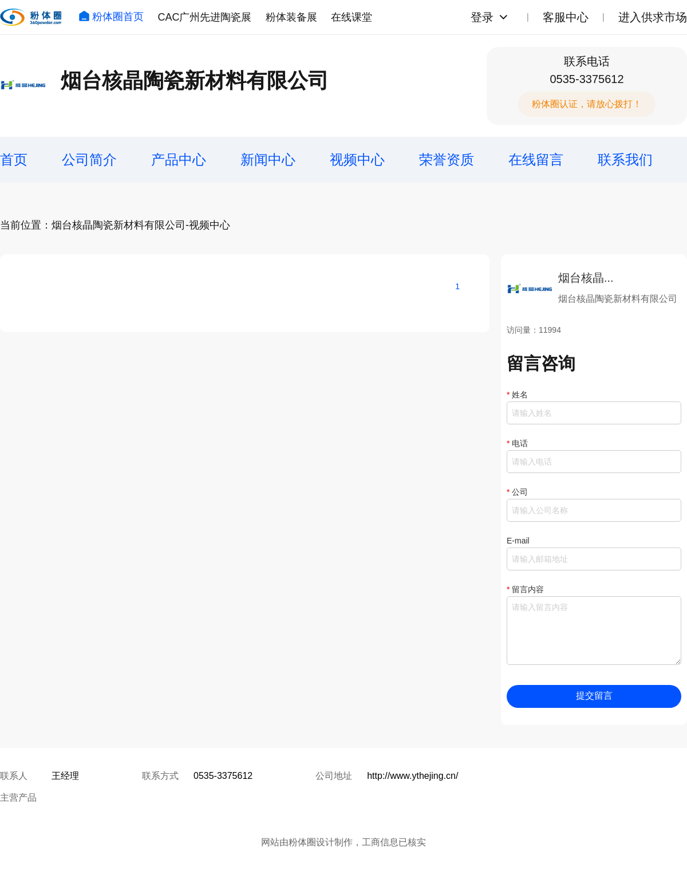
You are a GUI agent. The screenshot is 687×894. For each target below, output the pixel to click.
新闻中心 (267, 159)
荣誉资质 (446, 159)
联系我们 (625, 159)
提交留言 (594, 695)
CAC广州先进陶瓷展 (204, 17)
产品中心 (178, 159)
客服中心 (566, 17)
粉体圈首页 (111, 16)
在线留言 (535, 159)
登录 (482, 17)
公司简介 (89, 159)
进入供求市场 (652, 17)
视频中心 (357, 159)
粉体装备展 (291, 17)
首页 (13, 159)
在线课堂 (351, 17)
